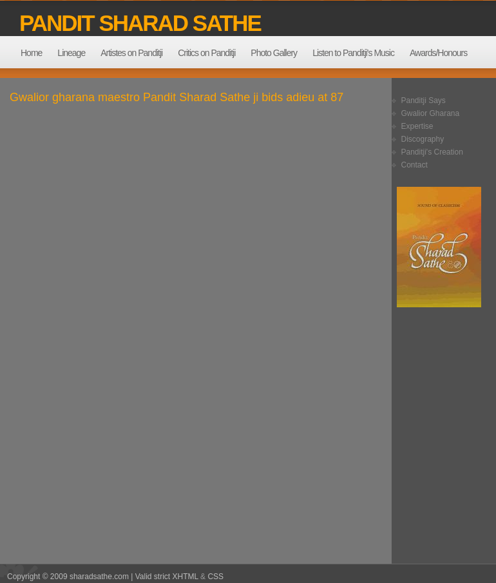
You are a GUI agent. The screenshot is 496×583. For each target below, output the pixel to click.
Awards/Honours (438, 53)
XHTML (185, 576)
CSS (215, 576)
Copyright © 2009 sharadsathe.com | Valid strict (90, 576)
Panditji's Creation (432, 152)
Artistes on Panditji (131, 53)
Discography (422, 139)
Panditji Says (423, 100)
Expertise (417, 126)
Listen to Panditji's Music (353, 53)
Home (31, 53)
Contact (414, 164)
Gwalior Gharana (430, 113)
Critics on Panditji (206, 53)
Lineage (71, 53)
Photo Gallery (274, 53)
